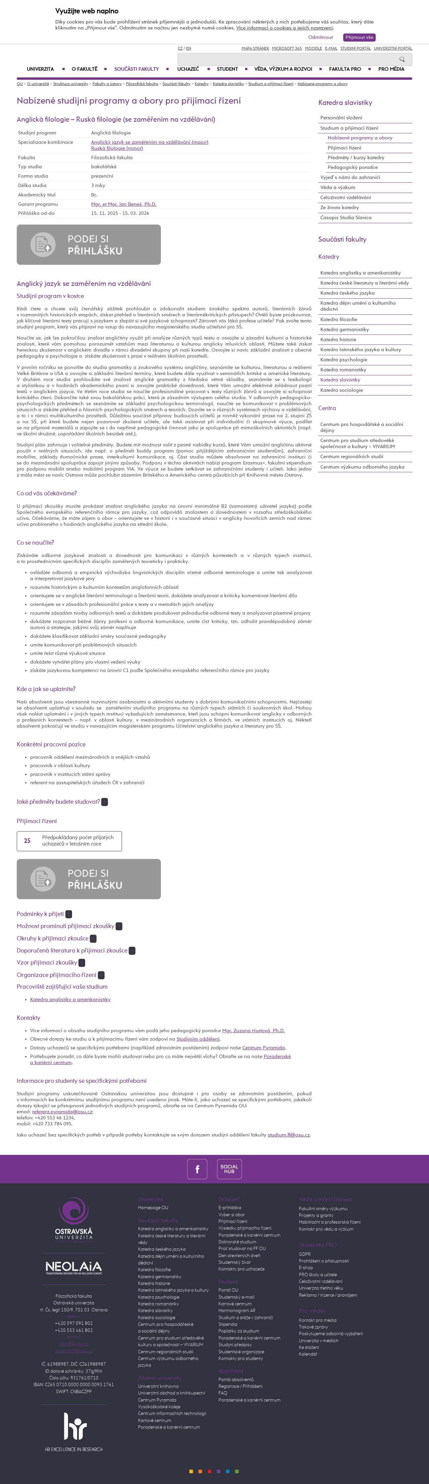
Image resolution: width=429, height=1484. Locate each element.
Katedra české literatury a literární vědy (364, 283)
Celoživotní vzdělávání (345, 197)
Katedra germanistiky (344, 329)
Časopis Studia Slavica (346, 217)
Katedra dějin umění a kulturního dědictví (358, 306)
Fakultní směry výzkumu (323, 1209)
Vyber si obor (232, 1215)
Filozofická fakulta (142, 84)
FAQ (223, 1393)
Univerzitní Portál (393, 49)
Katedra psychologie (343, 359)
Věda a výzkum (337, 187)
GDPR (305, 1254)
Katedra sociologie (341, 390)
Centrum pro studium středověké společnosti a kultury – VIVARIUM (357, 443)
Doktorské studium (237, 1242)
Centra (327, 409)
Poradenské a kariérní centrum (169, 1427)
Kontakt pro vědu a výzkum (326, 1229)
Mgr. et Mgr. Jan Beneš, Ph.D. (124, 204)
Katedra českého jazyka (347, 293)
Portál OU (228, 1290)
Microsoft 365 (287, 49)
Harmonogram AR (237, 1310)
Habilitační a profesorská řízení (330, 1222)
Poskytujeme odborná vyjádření (331, 1334)
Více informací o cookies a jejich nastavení (284, 27)
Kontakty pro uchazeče (241, 1269)
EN (188, 49)
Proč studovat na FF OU (242, 1248)
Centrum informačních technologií (172, 1413)
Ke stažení (309, 1347)
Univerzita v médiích (319, 1341)
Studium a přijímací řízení (270, 84)
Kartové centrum (154, 1420)
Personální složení (341, 117)
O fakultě (89, 69)
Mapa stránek (255, 49)
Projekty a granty (316, 1215)
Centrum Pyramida (263, 1047)
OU (20, 84)
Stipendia (228, 1324)
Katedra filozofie (338, 319)
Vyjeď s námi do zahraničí (350, 177)
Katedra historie (338, 339)
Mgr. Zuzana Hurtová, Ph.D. (253, 1030)
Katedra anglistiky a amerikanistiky (70, 999)
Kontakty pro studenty (241, 1358)
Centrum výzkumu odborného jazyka (362, 467)
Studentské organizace (241, 1352)
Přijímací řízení (344, 147)
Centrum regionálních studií (351, 456)
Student (232, 69)
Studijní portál (356, 49)
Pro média (391, 69)
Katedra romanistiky (343, 369)
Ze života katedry (339, 207)
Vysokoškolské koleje (159, 1407)
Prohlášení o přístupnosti (324, 1261)
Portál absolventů (236, 1379)
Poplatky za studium (239, 1331)
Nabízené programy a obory (323, 84)
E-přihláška (230, 1207)
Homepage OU (153, 1207)
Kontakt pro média (317, 1320)
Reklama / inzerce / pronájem (328, 1295)
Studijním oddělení (198, 1039)
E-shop (306, 1267)
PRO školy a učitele (318, 1275)
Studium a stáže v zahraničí (246, 1317)
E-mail (331, 49)
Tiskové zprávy (313, 1327)
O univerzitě (38, 84)
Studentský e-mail (236, 1297)
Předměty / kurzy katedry (356, 157)
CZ (180, 49)
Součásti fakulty (141, 69)
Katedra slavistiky (228, 84)
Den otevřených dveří (239, 1255)
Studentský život (235, 1262)
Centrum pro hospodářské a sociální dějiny (361, 427)
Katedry (201, 84)
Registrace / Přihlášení (240, 1386)
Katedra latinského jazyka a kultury (360, 349)
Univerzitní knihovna (158, 1386)
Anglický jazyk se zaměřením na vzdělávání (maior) (149, 142)
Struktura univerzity (70, 84)
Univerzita (46, 69)
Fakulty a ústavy (107, 84)
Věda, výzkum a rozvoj (288, 69)
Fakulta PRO (350, 69)
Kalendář (308, 1354)
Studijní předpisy (235, 1345)
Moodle (313, 49)
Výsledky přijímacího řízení (245, 1228)
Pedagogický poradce (353, 167)
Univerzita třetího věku (321, 1288)
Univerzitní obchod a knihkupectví (171, 1393)
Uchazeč (193, 69)
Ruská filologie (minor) (117, 148)
